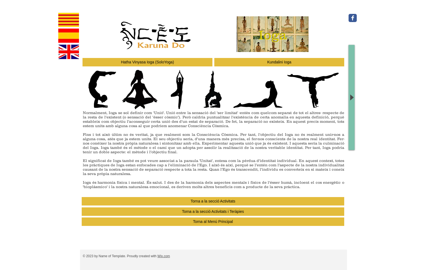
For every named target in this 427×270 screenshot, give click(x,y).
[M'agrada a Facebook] (383, 29)
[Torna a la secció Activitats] (213, 201)
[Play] (352, 97)
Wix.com (163, 256)
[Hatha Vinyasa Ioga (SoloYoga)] (147, 62)
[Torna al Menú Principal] (213, 221)
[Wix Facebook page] (353, 18)
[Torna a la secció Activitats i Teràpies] (213, 211)
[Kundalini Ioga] (279, 62)
